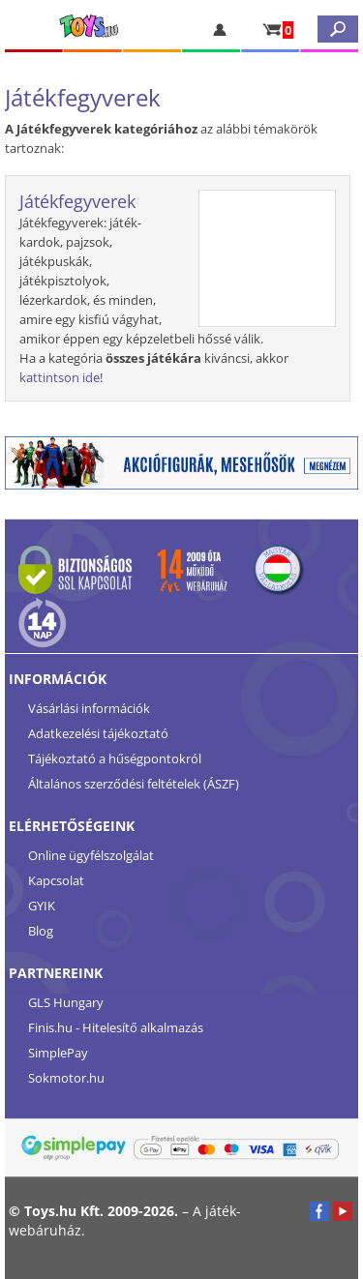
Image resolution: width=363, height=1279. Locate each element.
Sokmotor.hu (66, 1077)
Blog (40, 930)
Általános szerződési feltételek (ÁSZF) (133, 783)
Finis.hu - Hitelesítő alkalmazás (115, 1027)
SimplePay (58, 1052)
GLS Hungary (66, 1002)
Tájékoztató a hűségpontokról (114, 758)
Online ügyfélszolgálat (91, 855)
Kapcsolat (56, 880)
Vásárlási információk (89, 708)
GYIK (41, 905)
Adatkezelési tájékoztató (98, 733)
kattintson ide (59, 377)
